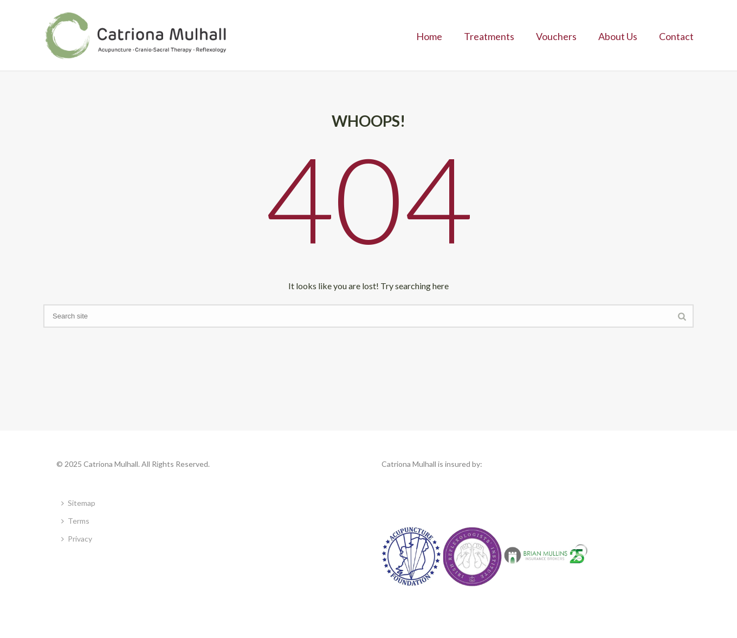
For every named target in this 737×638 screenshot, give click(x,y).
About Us (617, 36)
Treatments (489, 36)
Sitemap (78, 502)
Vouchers (556, 36)
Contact (676, 36)
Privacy (76, 538)
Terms (75, 520)
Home (429, 36)
